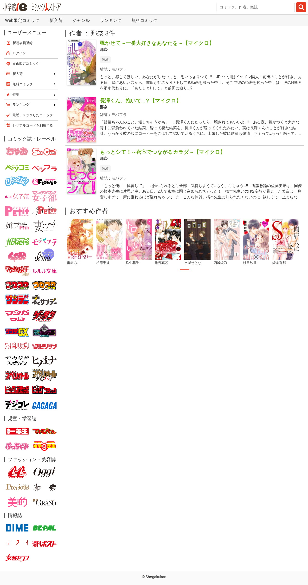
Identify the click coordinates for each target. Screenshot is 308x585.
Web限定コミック (22, 20)
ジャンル (81, 20)
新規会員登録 (23, 43)
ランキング (111, 20)
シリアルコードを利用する (33, 125)
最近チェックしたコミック (33, 115)
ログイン (19, 53)
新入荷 (56, 20)
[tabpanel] (80, 242)
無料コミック (144, 20)
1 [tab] (184, 269)
